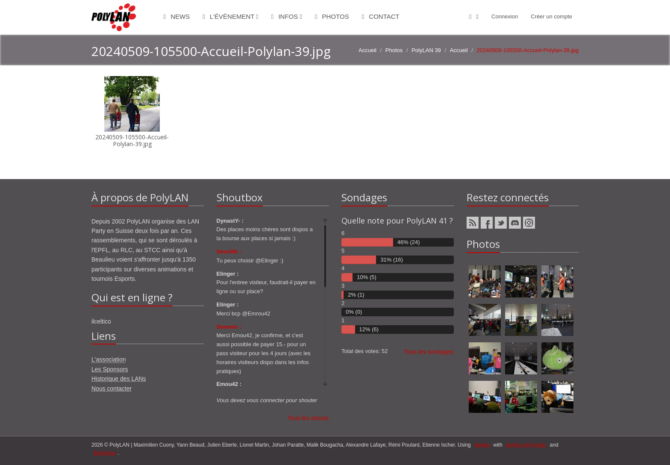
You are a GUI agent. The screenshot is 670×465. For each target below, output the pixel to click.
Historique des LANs (118, 378)
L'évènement (231, 16)
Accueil (367, 50)
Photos (332, 16)
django (482, 445)
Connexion (504, 16)
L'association (108, 359)
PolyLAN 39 (426, 50)
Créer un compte (551, 16)
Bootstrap (104, 453)
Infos (286, 16)
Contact (381, 16)
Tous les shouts (308, 418)
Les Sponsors (109, 369)
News (177, 16)
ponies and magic (526, 445)
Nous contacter (111, 388)
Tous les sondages (429, 351)
